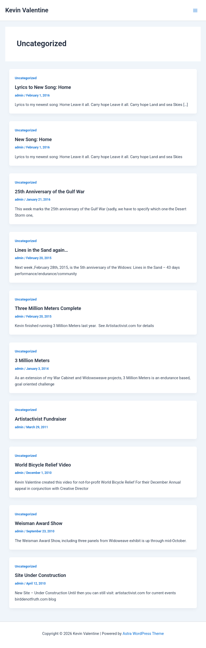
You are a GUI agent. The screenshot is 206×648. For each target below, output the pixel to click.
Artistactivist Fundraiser (40, 419)
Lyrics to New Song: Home (43, 87)
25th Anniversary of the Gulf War (49, 191)
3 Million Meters (32, 360)
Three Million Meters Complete (48, 308)
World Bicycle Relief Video (43, 465)
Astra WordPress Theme (143, 633)
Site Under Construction (40, 575)
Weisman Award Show (38, 523)
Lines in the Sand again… (41, 250)
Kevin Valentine (26, 10)
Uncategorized (25, 78)
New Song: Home (33, 139)
